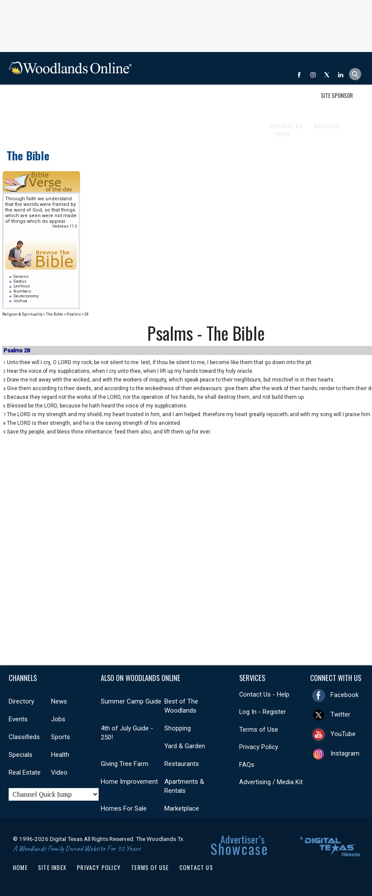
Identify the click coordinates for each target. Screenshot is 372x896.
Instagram (344, 753)
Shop (19, 101)
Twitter (340, 714)
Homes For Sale (124, 808)
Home (20, 867)
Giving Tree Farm (124, 764)
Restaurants (181, 764)
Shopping (177, 728)
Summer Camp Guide (131, 701)
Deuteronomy (25, 296)
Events (64, 101)
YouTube (343, 734)
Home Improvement (129, 781)
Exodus (19, 281)
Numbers (22, 291)
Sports (151, 101)
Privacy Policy (258, 747)
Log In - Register (262, 712)
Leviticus (21, 286)
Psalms (74, 314)
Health (179, 101)
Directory (21, 701)
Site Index (52, 867)
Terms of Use (258, 729)
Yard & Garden (184, 746)
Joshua (20, 301)
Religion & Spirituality (22, 314)
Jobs (88, 101)
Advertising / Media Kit (271, 782)
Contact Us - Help (264, 694)
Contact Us (196, 867)
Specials (20, 755)
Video (59, 772)
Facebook (344, 695)
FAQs (246, 765)
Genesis (21, 276)
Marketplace (181, 808)
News (40, 101)
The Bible (27, 155)
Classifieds (117, 101)
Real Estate (212, 101)
